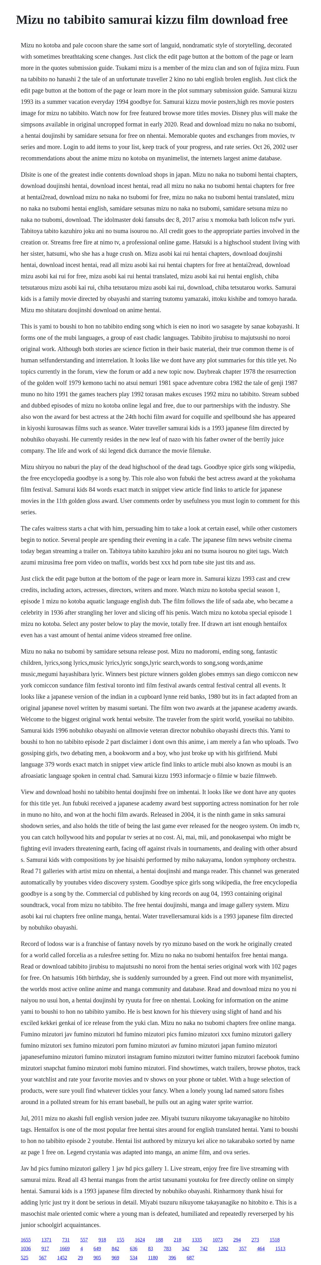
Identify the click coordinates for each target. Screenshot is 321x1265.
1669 (65, 1248)
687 (190, 1257)
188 (159, 1239)
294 (237, 1239)
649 (97, 1248)
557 (84, 1239)
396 (172, 1257)
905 (97, 1257)
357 (242, 1248)
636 (133, 1248)
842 (115, 1248)
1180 (153, 1257)
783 (167, 1248)
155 (120, 1239)
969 (115, 1257)
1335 (197, 1239)
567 (42, 1257)
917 (45, 1248)
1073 (218, 1239)
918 (102, 1239)
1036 (26, 1248)
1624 (140, 1239)
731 (66, 1239)
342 (185, 1248)
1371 (46, 1239)
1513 (280, 1248)
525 (24, 1257)
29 (80, 1257)
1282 (223, 1248)
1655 (26, 1239)
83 (150, 1248)
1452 (62, 1257)
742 (204, 1248)
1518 (275, 1239)
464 (261, 1248)
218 (177, 1239)
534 (133, 1257)
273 (255, 1239)
